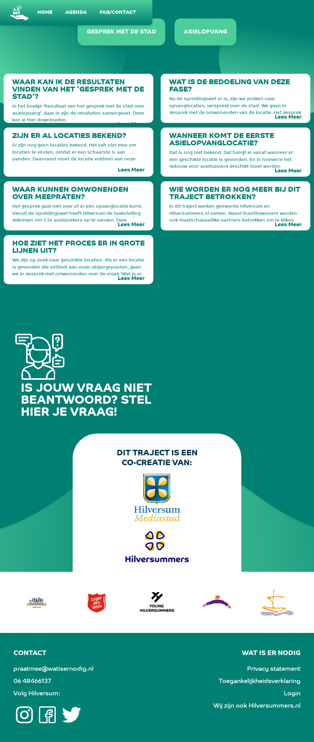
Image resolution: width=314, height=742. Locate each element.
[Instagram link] (24, 715)
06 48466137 (32, 681)
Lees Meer (131, 125)
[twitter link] (71, 715)
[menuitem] (45, 12)
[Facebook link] (47, 715)
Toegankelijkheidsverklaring (260, 681)
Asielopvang (205, 32)
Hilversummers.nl (275, 706)
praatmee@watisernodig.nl (53, 669)
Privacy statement (274, 669)
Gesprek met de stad (121, 32)
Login (292, 694)
